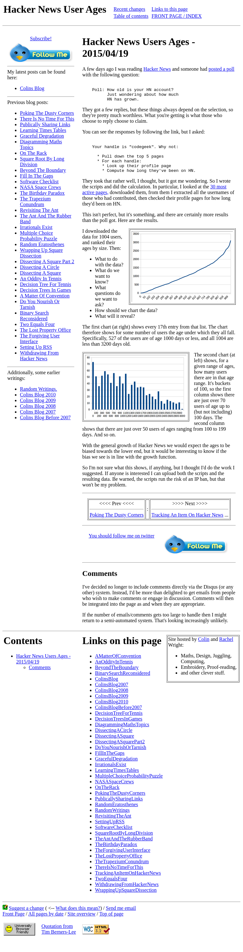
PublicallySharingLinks (119, 809)
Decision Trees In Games (45, 290)
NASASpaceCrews (114, 792)
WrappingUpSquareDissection (126, 900)
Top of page (111, 924)
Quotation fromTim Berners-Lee (58, 939)
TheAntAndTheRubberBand (124, 849)
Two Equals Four (37, 324)
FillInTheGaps (109, 763)
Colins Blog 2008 (38, 406)
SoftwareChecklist (113, 837)
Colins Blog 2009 (38, 400)
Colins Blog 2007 (38, 411)
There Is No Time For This (47, 118)
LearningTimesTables (117, 780)
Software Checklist (39, 181)
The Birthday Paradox (42, 193)
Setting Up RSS (36, 347)
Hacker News (157, 69)
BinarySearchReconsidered (122, 683)
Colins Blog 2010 (38, 394)
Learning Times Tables (43, 130)
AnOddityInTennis (114, 672)
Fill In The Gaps (36, 176)
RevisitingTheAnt (113, 826)
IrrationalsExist (110, 775)
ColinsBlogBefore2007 (118, 718)
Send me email (121, 918)
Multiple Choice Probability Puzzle (38, 235)
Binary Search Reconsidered (34, 315)
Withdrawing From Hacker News (39, 355)
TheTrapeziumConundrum (122, 872)
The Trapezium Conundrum (35, 201)
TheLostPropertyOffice (118, 866)
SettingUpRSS (109, 832)
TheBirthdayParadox (116, 854)
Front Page (14, 924)
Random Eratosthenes (42, 244)
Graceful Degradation (42, 136)
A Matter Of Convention (45, 295)
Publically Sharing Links (45, 124)
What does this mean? (78, 918)
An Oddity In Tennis (40, 278)
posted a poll (221, 69)
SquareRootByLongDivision (124, 843)
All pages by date (46, 924)
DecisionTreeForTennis (118, 723)
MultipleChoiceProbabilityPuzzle (129, 786)
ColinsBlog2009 (111, 706)
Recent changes (129, 9)
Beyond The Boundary (43, 170)
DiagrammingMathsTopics (122, 735)
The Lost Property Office (45, 330)
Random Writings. (38, 389)
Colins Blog (32, 88)
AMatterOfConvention (118, 666)
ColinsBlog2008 (111, 700)
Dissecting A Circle (39, 267)
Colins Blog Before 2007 (45, 417)
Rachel (226, 649)
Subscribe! (41, 38)
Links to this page (170, 9)
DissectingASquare (114, 746)
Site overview (81, 924)
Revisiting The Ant (39, 210)
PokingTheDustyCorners (120, 803)
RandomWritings (112, 820)
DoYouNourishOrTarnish (120, 757)
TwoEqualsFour (111, 889)
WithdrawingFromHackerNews (127, 894)
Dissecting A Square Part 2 (47, 261)
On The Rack (33, 153)
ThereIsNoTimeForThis (119, 877)
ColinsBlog (106, 689)
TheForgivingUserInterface (122, 860)
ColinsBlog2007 (111, 695)
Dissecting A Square (40, 273)
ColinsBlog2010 (111, 712)
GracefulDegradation (116, 769)
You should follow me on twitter (121, 546)
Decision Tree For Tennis (45, 284)
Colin (203, 649)
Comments (40, 678)
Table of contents (131, 16)
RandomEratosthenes (116, 815)
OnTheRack (107, 797)
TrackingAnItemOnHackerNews (128, 883)
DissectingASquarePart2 (120, 752)
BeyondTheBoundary (117, 678)
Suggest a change (26, 918)
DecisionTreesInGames (118, 729)
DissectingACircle (113, 740)
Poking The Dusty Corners (47, 113)
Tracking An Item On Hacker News (187, 525)
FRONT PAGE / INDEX (177, 16)
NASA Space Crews (40, 187)
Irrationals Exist (36, 227)
